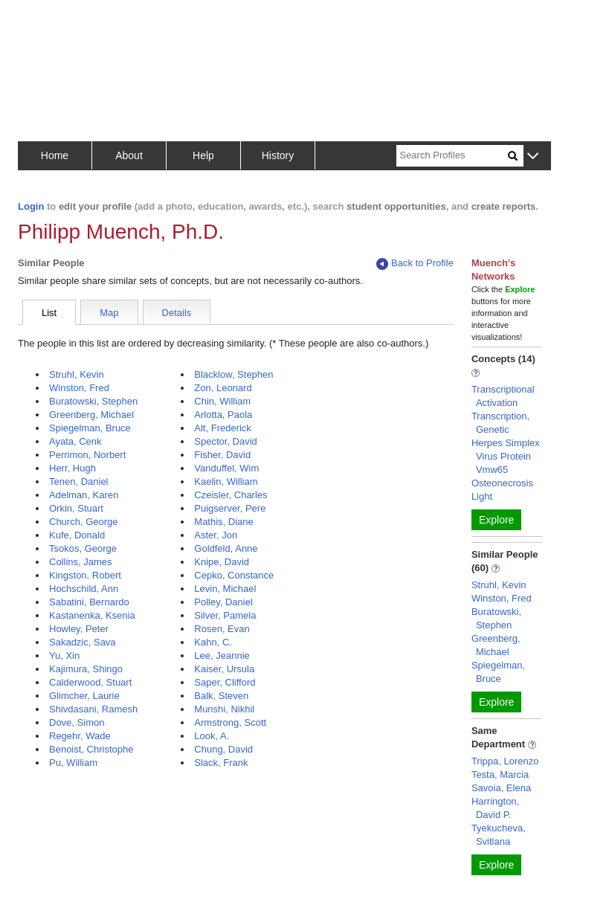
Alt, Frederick (222, 428)
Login (31, 206)
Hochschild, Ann (83, 588)
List (49, 312)
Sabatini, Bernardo (89, 602)
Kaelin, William (225, 481)
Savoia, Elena (501, 787)
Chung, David (223, 749)
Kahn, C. (213, 642)
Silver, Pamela (225, 615)
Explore (496, 520)
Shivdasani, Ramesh (93, 709)
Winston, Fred (79, 387)
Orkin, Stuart (76, 508)
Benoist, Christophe (91, 749)
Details (177, 312)
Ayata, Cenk (75, 441)
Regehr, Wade (80, 735)
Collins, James (80, 561)
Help (203, 155)
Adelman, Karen (83, 494)
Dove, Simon (76, 722)
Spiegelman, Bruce (90, 428)
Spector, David (225, 441)
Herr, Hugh (72, 468)
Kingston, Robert (85, 575)
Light (481, 496)
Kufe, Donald (77, 535)
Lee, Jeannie (221, 655)
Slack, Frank (221, 762)
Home (54, 155)
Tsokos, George (83, 548)
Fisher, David (222, 454)
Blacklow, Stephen (233, 374)
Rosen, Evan (221, 628)
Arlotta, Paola (223, 414)
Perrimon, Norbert (87, 454)
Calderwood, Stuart (90, 682)
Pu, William (73, 762)
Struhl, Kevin (76, 374)
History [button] (278, 155)
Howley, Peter (79, 628)
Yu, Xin (64, 655)
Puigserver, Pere (229, 508)
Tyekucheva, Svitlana (498, 834)
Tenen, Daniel (79, 481)
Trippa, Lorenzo (505, 761)
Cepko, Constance (234, 575)
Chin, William (222, 401)
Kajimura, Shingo (86, 668)
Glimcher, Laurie (84, 695)
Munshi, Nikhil (224, 709)
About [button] (129, 155)
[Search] (452, 156)
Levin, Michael (225, 588)
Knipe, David (221, 561)
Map (109, 312)
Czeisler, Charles (230, 494)
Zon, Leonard (222, 387)
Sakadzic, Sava (82, 642)
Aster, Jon (215, 535)
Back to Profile (415, 263)
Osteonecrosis (502, 483)
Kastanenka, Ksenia (92, 615)
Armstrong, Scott (230, 722)
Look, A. (211, 735)
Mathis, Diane (223, 521)
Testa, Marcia (500, 774)
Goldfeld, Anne (225, 548)
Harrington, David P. (495, 808)
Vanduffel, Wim (226, 468)
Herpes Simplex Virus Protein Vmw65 (505, 456)
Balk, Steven (221, 695)
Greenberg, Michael (91, 414)
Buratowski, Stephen (93, 401)
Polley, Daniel (223, 602)
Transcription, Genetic (500, 422)
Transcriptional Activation (503, 396)
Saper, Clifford (224, 682)
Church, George (83, 521)
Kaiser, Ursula (224, 668)
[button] (532, 156)
